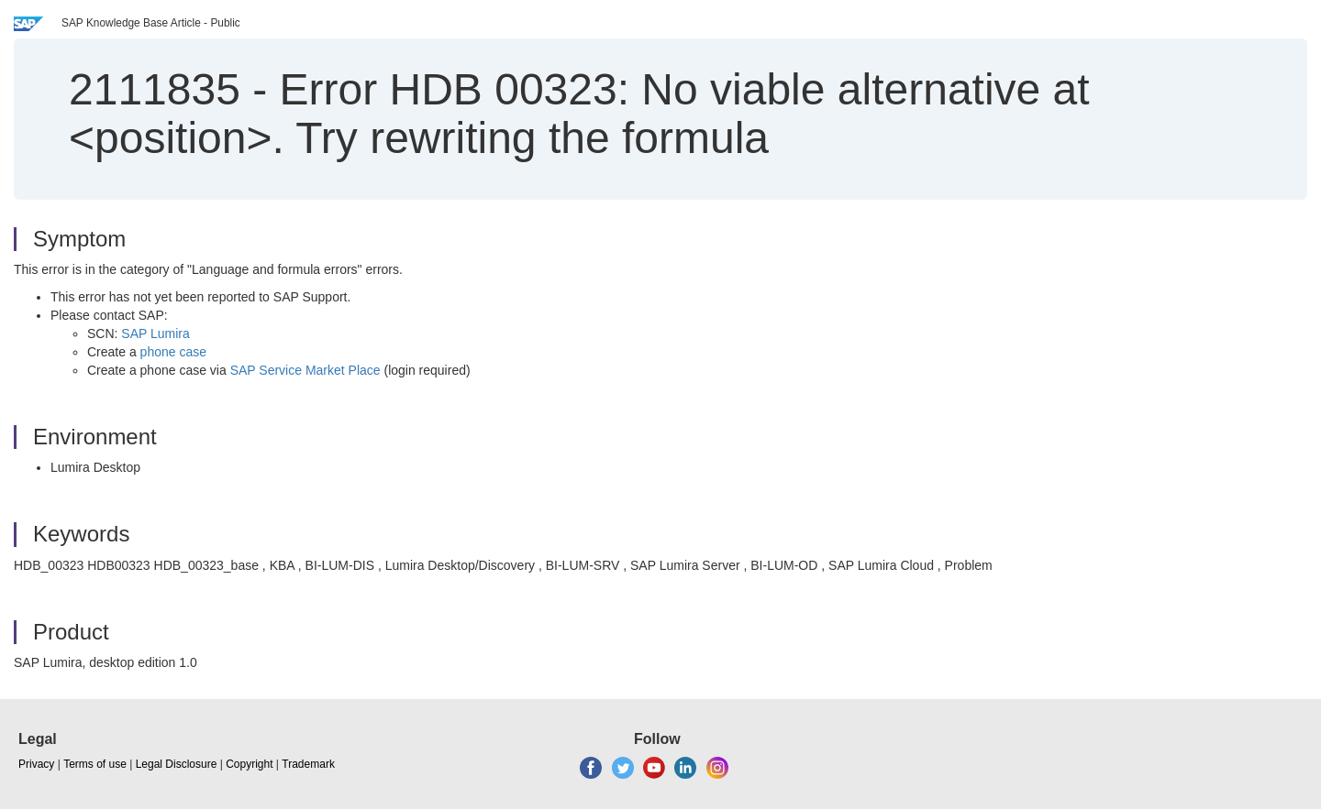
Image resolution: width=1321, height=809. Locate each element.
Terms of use (95, 764)
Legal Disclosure (176, 764)
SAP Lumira (155, 333)
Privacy (36, 764)
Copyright (249, 764)
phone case (173, 351)
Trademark (308, 764)
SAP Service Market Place (305, 370)
